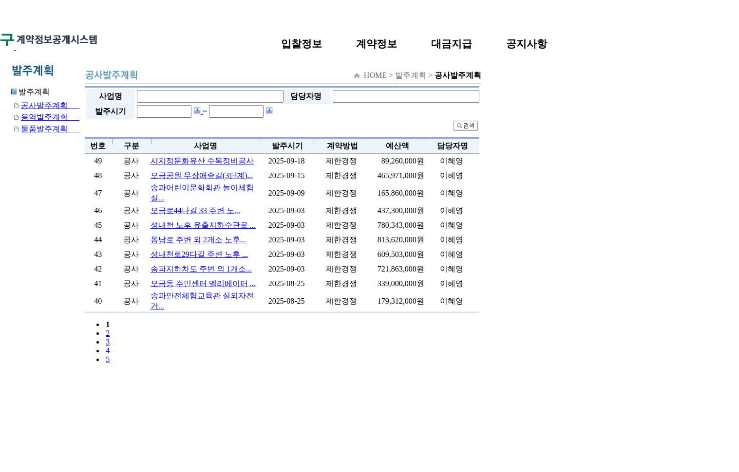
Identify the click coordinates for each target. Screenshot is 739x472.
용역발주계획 (42, 117)
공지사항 (526, 43)
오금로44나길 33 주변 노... (195, 210)
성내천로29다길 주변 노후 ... (199, 254)
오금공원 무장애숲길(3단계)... (202, 175)
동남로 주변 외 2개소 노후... (198, 240)
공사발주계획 (42, 105)
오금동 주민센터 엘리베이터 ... (203, 283)
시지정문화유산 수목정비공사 (202, 161)
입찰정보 (301, 43)
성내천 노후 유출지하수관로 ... (203, 225)
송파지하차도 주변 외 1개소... (201, 269)
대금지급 (451, 43)
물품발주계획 (42, 129)
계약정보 (376, 43)
